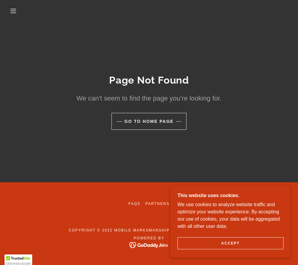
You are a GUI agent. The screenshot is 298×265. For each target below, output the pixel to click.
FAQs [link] (134, 204)
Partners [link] (157, 204)
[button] (14, 11)
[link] (149, 244)
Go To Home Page (149, 121)
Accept (230, 243)
